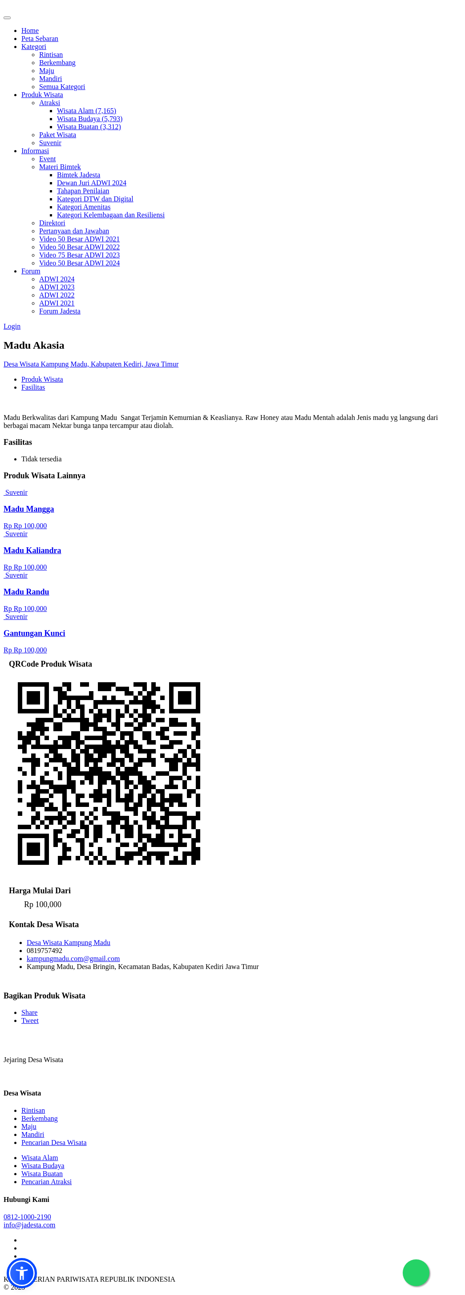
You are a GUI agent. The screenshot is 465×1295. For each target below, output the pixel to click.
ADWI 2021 (57, 303)
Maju (46, 70)
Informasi (35, 151)
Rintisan (51, 54)
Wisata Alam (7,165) (86, 110)
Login (12, 326)
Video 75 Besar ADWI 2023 (79, 255)
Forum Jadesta (60, 311)
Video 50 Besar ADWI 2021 (79, 239)
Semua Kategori (62, 86)
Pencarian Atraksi (46, 1181)
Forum (30, 271)
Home (30, 30)
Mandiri (50, 78)
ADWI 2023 (57, 287)
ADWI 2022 (57, 295)
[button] (22, 1273)
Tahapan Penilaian (83, 191)
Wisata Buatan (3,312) (89, 126)
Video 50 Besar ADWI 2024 (79, 263)
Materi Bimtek (60, 167)
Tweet (30, 1020)
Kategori (33, 46)
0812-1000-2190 (27, 1217)
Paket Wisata (57, 134)
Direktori (52, 223)
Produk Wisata (42, 94)
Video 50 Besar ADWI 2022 (79, 247)
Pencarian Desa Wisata (54, 1142)
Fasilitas (33, 387)
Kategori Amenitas (83, 207)
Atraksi (49, 102)
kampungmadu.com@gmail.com (73, 958)
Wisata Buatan (42, 1173)
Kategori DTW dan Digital (95, 199)
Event (47, 159)
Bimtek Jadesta (78, 175)
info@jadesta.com (29, 1225)
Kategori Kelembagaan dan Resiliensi (111, 215)
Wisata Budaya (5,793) (89, 118)
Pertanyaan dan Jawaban (74, 231)
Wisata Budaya (43, 1165)
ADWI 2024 (57, 279)
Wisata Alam (39, 1157)
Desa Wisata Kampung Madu (68, 942)
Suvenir (50, 143)
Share (29, 1012)
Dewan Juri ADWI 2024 (91, 183)
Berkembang (57, 62)
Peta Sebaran (39, 38)
